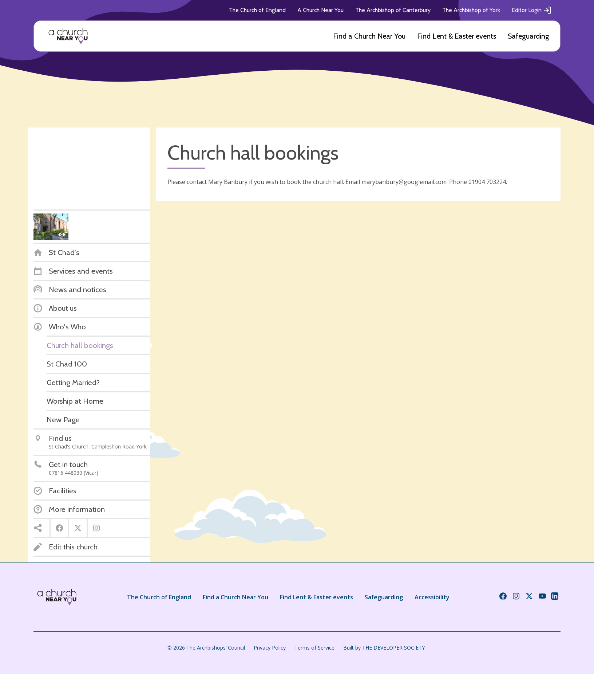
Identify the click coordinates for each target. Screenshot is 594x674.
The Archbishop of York (471, 10)
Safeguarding (528, 36)
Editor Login (532, 10)
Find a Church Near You (369, 36)
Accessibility (432, 597)
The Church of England (257, 10)
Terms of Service (314, 647)
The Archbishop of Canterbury (393, 10)
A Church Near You (320, 10)
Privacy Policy (270, 647)
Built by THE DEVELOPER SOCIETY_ (385, 647)
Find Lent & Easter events (456, 36)
